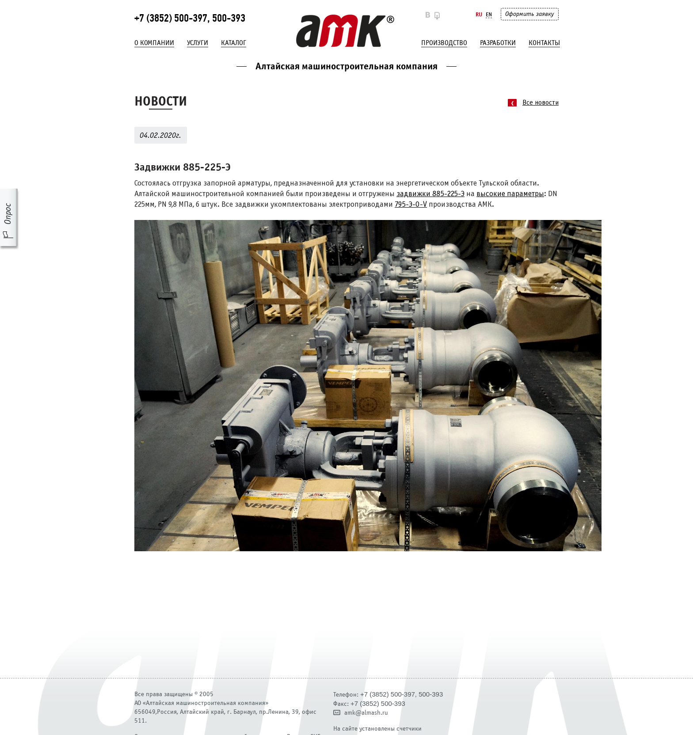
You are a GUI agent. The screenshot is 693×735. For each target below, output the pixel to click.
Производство (444, 43)
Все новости (540, 102)
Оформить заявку (529, 14)
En (489, 14)
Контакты (544, 43)
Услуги (197, 43)
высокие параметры (510, 194)
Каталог (233, 43)
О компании (154, 43)
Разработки (498, 43)
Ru (479, 14)
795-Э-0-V (411, 204)
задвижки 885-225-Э (430, 194)
